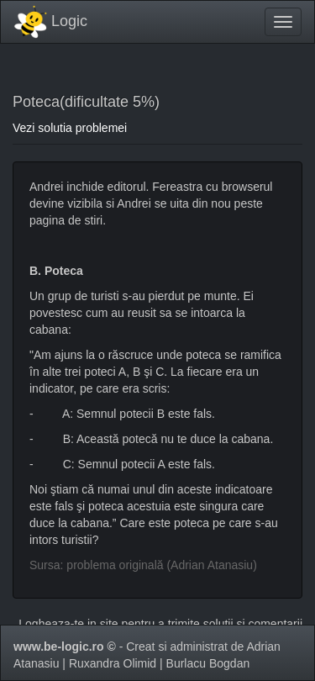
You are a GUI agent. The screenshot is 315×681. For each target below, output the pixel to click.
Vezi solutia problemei (70, 128)
